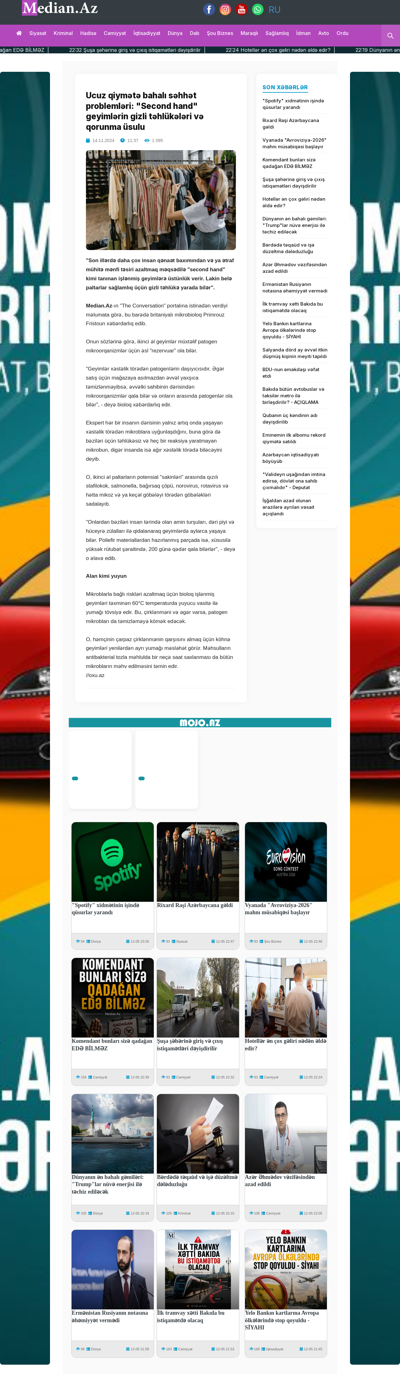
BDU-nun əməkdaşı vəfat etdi (290, 372)
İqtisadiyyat (146, 33)
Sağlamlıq (277, 33)
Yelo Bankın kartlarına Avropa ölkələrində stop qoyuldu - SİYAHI (289, 330)
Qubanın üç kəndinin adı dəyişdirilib (290, 418)
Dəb (194, 33)
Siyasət (37, 33)
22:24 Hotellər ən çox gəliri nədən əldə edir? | (299, 50)
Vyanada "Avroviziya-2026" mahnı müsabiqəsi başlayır (294, 143)
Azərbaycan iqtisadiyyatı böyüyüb (290, 458)
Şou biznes (220, 33)
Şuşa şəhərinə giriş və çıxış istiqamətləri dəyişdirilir (293, 182)
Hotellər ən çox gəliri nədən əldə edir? (293, 202)
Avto (323, 33)
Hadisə (88, 33)
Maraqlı (249, 33)
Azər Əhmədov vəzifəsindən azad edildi (294, 268)
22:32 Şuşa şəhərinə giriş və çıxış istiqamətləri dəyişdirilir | (157, 50)
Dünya (175, 33)
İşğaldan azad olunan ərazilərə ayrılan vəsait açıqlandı (288, 507)
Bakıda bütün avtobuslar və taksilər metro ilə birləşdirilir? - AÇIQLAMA (293, 395)
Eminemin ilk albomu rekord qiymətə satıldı (294, 438)
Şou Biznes (273, 941)
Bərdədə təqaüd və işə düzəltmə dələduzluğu (288, 248)
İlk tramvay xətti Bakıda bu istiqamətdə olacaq (292, 307)
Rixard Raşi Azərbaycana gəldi (290, 123)
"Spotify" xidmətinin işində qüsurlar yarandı (293, 104)
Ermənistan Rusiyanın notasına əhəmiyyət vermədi (295, 287)
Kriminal (63, 33)
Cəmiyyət (115, 33)
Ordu (342, 33)
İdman (303, 33)
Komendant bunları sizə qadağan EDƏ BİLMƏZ (289, 163)
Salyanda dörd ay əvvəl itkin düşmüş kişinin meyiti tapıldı (295, 353)
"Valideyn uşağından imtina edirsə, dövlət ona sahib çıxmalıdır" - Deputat (293, 480)
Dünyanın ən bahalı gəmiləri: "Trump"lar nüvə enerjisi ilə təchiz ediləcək (294, 225)
